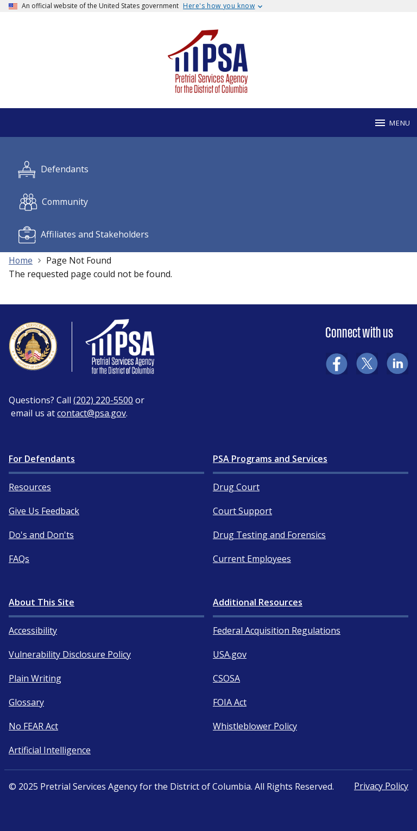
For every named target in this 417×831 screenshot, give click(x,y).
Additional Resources (257, 602)
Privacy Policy (381, 786)
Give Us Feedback (44, 511)
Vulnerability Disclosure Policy (70, 654)
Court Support (242, 511)
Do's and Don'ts (41, 535)
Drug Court (236, 487)
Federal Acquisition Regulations (276, 630)
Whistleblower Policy (255, 726)
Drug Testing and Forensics (269, 535)
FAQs (19, 559)
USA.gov (230, 654)
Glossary (26, 702)
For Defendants (42, 459)
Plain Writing (35, 678)
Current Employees (252, 559)
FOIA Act (230, 702)
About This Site (41, 602)
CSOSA (226, 678)
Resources (30, 487)
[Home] (208, 88)
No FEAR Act (33, 726)
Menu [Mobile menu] (392, 122)
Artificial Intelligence (50, 750)
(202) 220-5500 (103, 400)
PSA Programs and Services (270, 459)
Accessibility (33, 630)
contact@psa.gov (91, 413)
